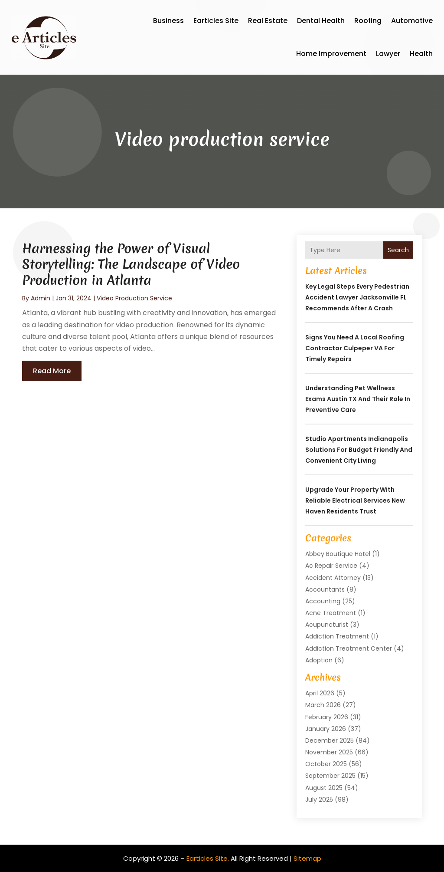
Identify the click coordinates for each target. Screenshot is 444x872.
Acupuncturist (326, 624)
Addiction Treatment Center (348, 648)
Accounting (322, 601)
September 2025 (330, 775)
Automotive (412, 21)
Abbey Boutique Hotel (337, 554)
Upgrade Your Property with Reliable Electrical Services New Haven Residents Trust (355, 500)
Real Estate (267, 21)
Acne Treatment (330, 613)
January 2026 (325, 728)
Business (168, 21)
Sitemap (307, 858)
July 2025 (319, 799)
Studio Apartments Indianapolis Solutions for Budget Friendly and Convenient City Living (358, 449)
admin (40, 298)
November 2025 (329, 752)
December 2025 (329, 740)
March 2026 (323, 705)
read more (52, 371)
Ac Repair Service (331, 565)
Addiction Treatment (337, 636)
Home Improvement (331, 54)
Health (421, 54)
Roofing (368, 21)
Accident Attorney (333, 577)
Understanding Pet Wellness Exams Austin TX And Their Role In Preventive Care (357, 399)
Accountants (325, 589)
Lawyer (388, 54)
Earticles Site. (207, 858)
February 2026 (326, 717)
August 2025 (324, 787)
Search (398, 250)
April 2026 (319, 693)
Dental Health (321, 21)
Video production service (134, 298)
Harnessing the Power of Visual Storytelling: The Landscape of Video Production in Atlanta (131, 264)
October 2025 (326, 764)
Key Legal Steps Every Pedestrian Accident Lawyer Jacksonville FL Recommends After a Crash (357, 297)
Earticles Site (215, 21)
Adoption (319, 660)
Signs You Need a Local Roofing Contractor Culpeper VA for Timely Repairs (354, 348)
